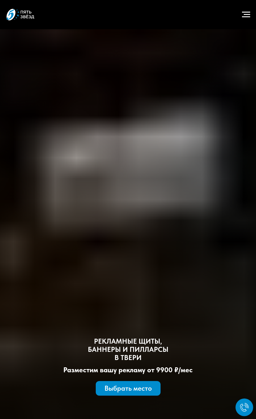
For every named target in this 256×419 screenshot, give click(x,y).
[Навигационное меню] (246, 15)
